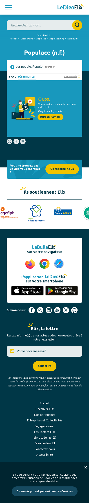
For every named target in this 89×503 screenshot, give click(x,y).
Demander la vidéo (50, 117)
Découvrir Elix (45, 409)
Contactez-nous (62, 169)
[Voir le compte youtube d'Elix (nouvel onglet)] (57, 310)
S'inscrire (44, 366)
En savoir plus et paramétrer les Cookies (45, 491)
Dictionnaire (27, 38)
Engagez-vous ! (45, 426)
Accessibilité (44, 454)
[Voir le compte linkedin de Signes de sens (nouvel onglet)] (49, 310)
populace (41, 38)
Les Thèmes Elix (44, 432)
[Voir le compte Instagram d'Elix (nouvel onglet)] (40, 310)
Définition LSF (27, 76)
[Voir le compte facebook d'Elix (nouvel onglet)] (32, 310)
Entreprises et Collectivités (44, 420)
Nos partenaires (44, 414)
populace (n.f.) (56, 38)
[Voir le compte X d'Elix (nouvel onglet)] (66, 310)
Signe (12, 76)
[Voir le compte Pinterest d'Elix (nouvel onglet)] (74, 310)
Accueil (13, 38)
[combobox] (44, 25)
